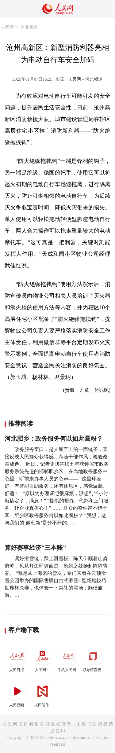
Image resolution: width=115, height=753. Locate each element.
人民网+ (42, 658)
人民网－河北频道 (85, 79)
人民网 (7, 27)
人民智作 (42, 694)
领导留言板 (92, 658)
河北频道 (29, 27)
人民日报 (17, 658)
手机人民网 (67, 658)
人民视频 (17, 694)
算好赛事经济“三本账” (35, 547)
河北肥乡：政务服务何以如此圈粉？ (54, 438)
